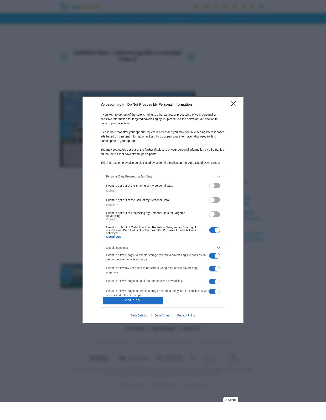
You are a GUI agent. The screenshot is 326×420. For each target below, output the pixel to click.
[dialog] (163, 210)
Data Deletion (139, 315)
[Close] (235, 105)
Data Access (163, 315)
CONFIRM (133, 300)
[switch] (214, 185)
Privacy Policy (186, 315)
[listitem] (163, 176)
